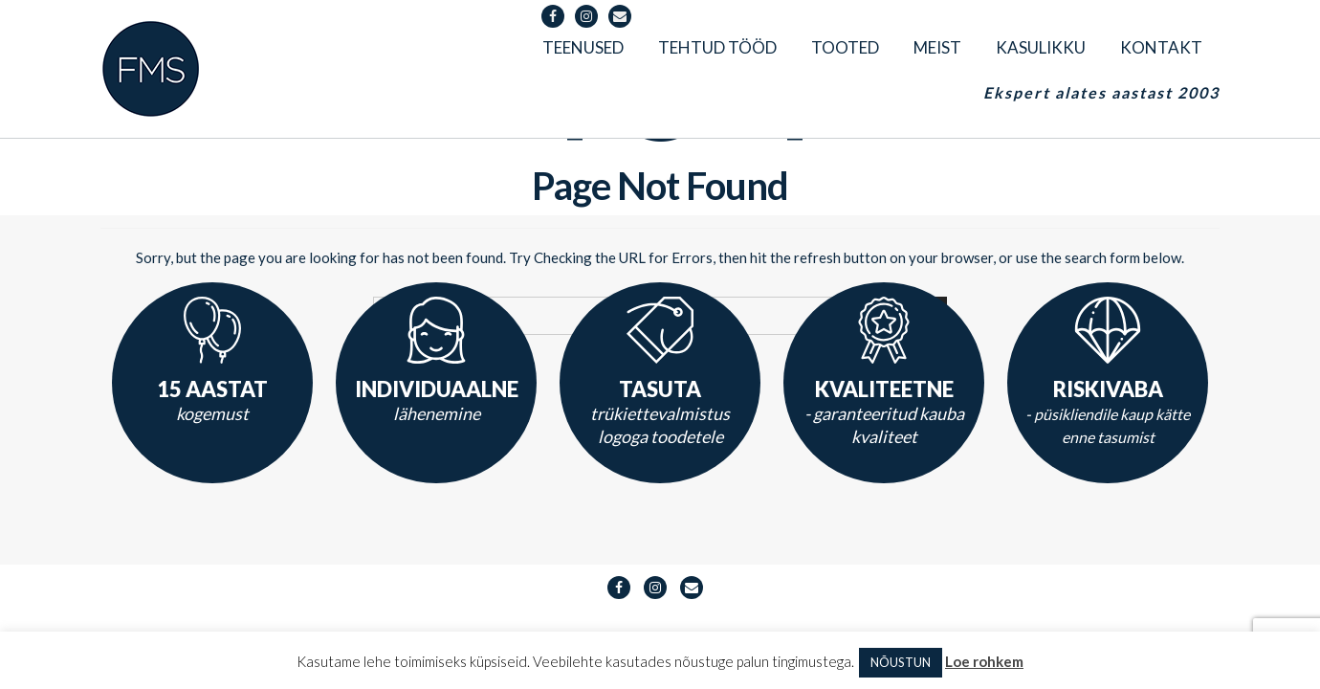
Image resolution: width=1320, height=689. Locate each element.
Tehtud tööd (717, 47)
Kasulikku (1041, 47)
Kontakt (1161, 47)
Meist (937, 47)
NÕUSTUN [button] (900, 662)
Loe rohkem (984, 661)
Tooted (845, 47)
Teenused (583, 47)
